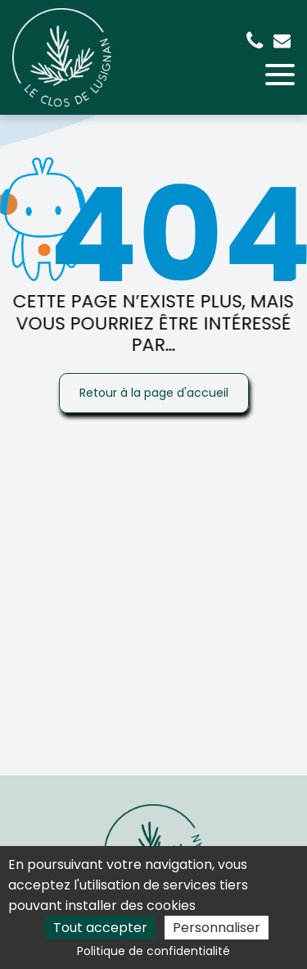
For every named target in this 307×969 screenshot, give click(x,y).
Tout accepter (100, 927)
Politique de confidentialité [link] (153, 951)
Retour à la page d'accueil (153, 392)
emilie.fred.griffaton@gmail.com (282, 40)
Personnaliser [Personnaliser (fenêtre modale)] (216, 927)
